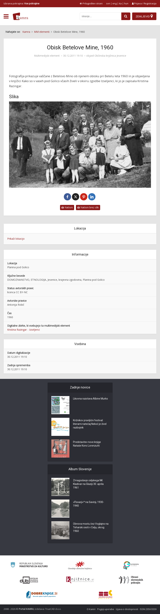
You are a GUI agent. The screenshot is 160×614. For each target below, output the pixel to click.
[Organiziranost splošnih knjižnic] (80, 565)
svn (108, 3)
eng (114, 3)
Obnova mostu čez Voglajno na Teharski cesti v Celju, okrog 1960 (90, 527)
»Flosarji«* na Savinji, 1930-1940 (88, 504)
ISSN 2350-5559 (148, 609)
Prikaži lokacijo (16, 238)
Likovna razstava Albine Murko (90, 398)
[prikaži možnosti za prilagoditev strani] (91, 3)
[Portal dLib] (29, 580)
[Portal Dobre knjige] (41, 594)
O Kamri (91, 609)
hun (126, 3)
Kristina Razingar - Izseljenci (23, 329)
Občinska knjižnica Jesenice (110, 55)
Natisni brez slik (88, 207)
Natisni (67, 207)
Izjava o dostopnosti (127, 609)
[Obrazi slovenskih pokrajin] (131, 580)
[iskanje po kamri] (100, 16)
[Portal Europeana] (131, 565)
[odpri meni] (6, 16)
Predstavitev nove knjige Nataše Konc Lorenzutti (87, 444)
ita (120, 3)
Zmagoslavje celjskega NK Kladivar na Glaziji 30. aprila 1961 (88, 484)
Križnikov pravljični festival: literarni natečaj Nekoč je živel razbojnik (89, 424)
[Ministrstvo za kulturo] (29, 565)
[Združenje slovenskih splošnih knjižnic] (80, 580)
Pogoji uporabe (105, 609)
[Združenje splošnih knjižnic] (105, 594)
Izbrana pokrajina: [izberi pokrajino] (21, 3)
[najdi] (125, 16)
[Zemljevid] (144, 16)
